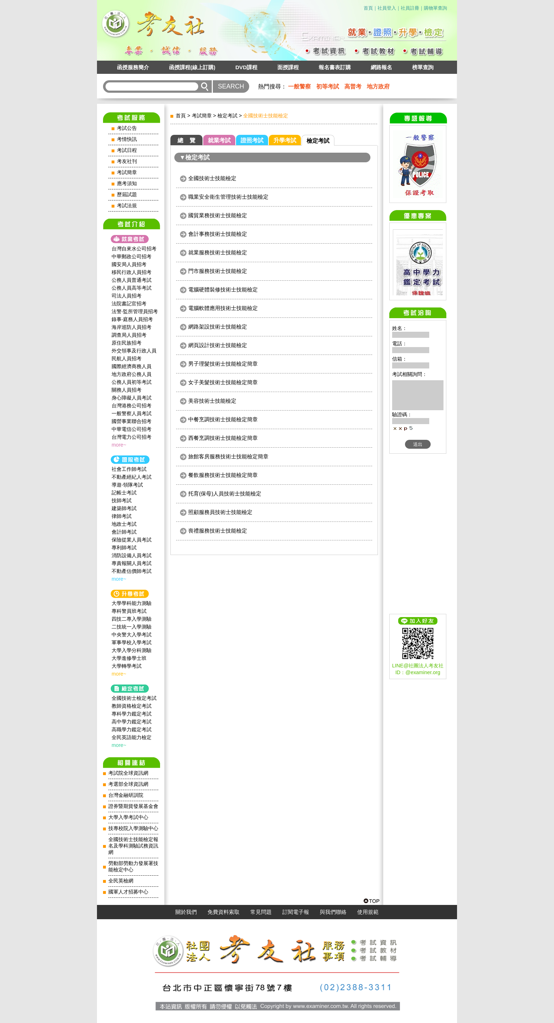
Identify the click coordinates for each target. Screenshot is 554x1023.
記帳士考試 (124, 492)
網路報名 (381, 67)
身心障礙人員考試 (132, 398)
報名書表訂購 (335, 67)
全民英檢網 (120, 881)
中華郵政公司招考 (132, 256)
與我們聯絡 (333, 912)
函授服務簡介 (133, 67)
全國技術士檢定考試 (134, 698)
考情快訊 (127, 139)
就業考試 (219, 140)
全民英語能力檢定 (132, 737)
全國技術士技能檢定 (212, 178)
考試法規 (127, 205)
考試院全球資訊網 (128, 773)
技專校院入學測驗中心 (133, 828)
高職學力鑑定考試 (132, 729)
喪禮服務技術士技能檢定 (217, 531)
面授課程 (288, 67)
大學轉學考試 (127, 666)
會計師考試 (124, 532)
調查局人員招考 (129, 335)
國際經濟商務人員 (132, 366)
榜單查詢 (423, 67)
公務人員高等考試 (132, 288)
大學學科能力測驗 (132, 603)
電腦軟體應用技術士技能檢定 (223, 308)
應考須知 (127, 183)
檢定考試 (227, 115)
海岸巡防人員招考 (132, 327)
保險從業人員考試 (132, 540)
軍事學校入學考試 (132, 642)
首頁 (368, 8)
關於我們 (186, 912)
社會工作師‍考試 (129, 469)
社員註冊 (410, 8)
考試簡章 (127, 172)
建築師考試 (124, 508)
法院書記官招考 (129, 303)
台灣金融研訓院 (125, 795)
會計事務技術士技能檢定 (217, 234)
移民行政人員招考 (132, 272)
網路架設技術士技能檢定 (217, 327)
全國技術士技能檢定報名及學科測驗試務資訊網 (133, 846)
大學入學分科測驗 (132, 650)
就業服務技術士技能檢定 (217, 252)
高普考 (352, 86)
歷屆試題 (127, 194)
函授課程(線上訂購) (192, 67)
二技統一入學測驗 (132, 627)
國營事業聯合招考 (132, 421)
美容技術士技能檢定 (212, 401)
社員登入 (387, 8)
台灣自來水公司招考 (134, 248)
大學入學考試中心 (128, 817)
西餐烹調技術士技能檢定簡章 (223, 438)
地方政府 (378, 86)
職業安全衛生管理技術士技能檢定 (228, 197)
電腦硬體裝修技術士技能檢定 (223, 289)
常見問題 (261, 912)
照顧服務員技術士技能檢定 (220, 512)
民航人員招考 (127, 358)
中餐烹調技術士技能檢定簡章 (223, 419)
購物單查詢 (435, 8)
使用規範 (368, 912)
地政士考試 (124, 524)
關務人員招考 (127, 390)
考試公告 (127, 128)
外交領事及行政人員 (134, 350)
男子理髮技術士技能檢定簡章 (223, 364)
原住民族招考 (127, 343)
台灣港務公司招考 (132, 405)
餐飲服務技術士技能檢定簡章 (223, 475)
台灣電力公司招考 (132, 437)
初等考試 (327, 86)
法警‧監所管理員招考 (135, 311)
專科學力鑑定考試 (132, 714)
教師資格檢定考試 (132, 706)
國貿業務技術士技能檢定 (217, 215)
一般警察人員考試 (132, 413)
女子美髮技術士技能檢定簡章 (223, 382)
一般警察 (299, 86)
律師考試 (122, 516)
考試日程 (127, 150)
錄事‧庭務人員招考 (132, 319)
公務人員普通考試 (132, 280)
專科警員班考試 (129, 611)
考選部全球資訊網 (128, 784)
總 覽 (186, 140)
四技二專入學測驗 (132, 619)
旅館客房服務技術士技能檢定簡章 (228, 456)
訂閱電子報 (295, 912)
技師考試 (122, 500)
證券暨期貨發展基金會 (133, 806)
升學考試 (284, 140)
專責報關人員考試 (132, 563)
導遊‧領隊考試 (127, 485)
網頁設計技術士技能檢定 (217, 345)
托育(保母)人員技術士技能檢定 (224, 493)
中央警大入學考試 (132, 634)
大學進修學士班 (129, 658)
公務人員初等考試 (132, 382)
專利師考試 (124, 547)
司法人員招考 (127, 296)
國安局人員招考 (129, 264)
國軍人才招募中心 (128, 892)
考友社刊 (127, 161)
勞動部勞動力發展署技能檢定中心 (133, 866)
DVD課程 (246, 67)
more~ (119, 445)
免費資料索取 (223, 912)
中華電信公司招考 (132, 429)
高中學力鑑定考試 (132, 721)
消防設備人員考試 (132, 555)
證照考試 (252, 140)
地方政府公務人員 (132, 374)
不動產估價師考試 (132, 571)
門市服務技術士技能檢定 (217, 271)
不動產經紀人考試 (132, 477)
